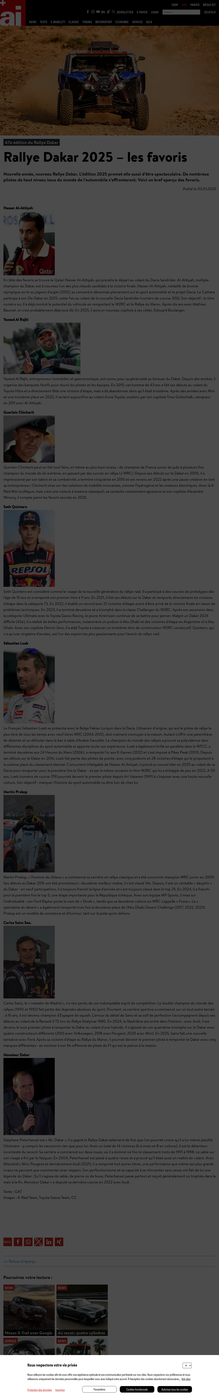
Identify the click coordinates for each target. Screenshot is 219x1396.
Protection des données (39, 1390)
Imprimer (60, 1390)
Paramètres (99, 1389)
